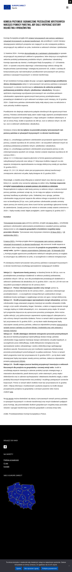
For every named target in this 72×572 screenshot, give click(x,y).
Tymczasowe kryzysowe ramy (15, 223)
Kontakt (6, 467)
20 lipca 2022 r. (56, 232)
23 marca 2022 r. (52, 223)
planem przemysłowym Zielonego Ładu (36, 250)
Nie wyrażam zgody (31, 568)
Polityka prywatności (11, 460)
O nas (6, 463)
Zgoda (18, 568)
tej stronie (10, 399)
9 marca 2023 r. (9, 241)
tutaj (11, 392)
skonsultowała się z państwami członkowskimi (41, 53)
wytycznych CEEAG (17, 361)
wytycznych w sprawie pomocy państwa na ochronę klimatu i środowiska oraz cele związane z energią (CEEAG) (35, 328)
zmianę (31, 38)
